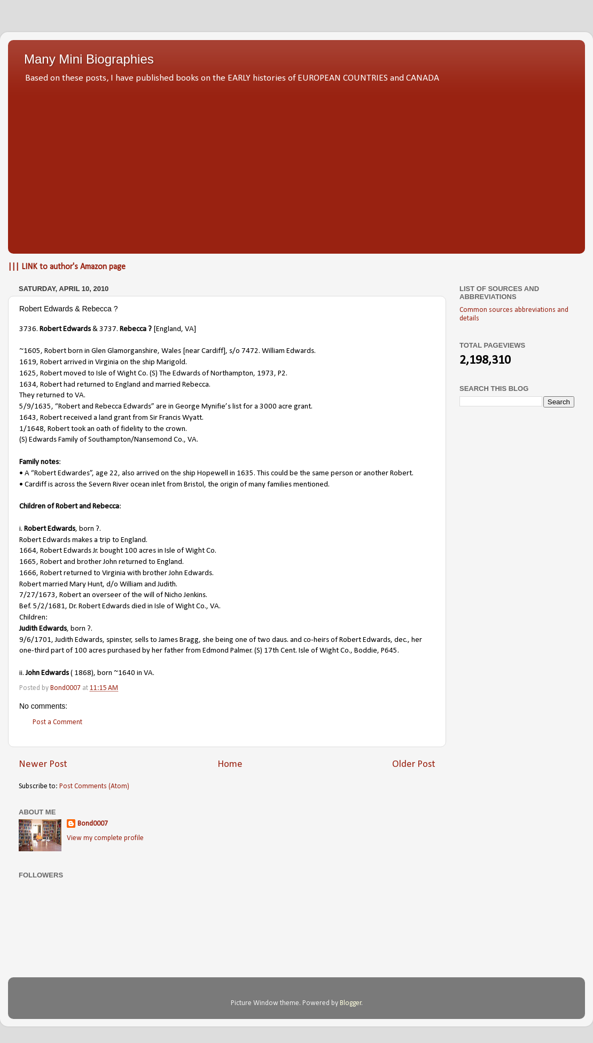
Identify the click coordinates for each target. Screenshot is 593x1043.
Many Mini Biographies (89, 59)
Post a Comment (57, 722)
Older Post (413, 764)
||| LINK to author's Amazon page (67, 267)
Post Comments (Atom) (94, 786)
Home (230, 764)
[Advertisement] (296, 165)
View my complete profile (105, 838)
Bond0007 (92, 823)
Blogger (351, 1003)
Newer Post (43, 764)
